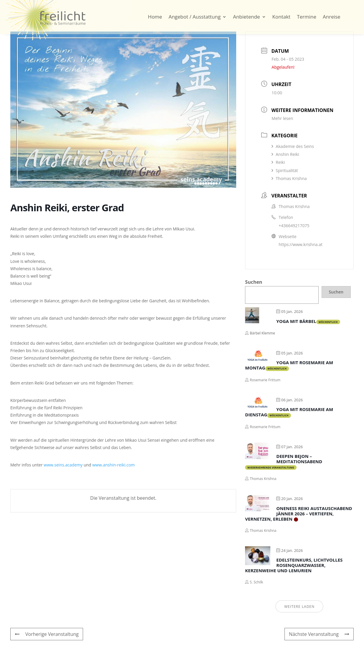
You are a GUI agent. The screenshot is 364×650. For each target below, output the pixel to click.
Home (155, 17)
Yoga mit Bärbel (296, 321)
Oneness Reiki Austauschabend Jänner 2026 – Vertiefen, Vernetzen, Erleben (298, 513)
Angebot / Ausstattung (194, 17)
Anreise (331, 17)
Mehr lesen (282, 118)
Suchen (253, 282)
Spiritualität (285, 170)
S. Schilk (256, 582)
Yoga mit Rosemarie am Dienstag (289, 412)
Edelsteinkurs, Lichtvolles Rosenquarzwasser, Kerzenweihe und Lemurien (294, 565)
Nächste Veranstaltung (319, 634)
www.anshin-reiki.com (113, 465)
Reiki (278, 162)
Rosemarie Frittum (265, 379)
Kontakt (281, 17)
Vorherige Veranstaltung (47, 634)
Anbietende (246, 17)
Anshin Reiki (285, 154)
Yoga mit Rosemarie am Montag (289, 365)
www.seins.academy (63, 465)
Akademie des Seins (293, 146)
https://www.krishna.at (300, 244)
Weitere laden (299, 606)
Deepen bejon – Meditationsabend (299, 458)
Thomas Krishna (289, 178)
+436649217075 (294, 225)
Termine (306, 17)
